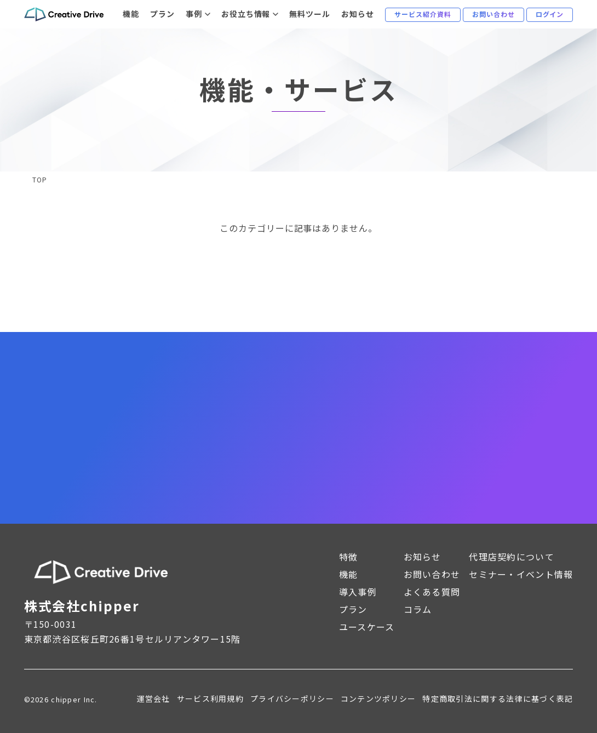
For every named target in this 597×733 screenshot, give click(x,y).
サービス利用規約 (210, 698)
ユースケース (367, 626)
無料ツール (309, 13)
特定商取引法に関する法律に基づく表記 (497, 698)
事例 (194, 13)
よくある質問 (432, 591)
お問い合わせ (432, 574)
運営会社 (153, 698)
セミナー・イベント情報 (521, 574)
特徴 (348, 556)
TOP (39, 180)
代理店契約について (511, 556)
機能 (131, 13)
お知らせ (357, 13)
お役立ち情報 (246, 13)
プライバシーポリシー (292, 698)
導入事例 (358, 591)
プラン (162, 13)
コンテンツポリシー (378, 698)
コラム (418, 609)
